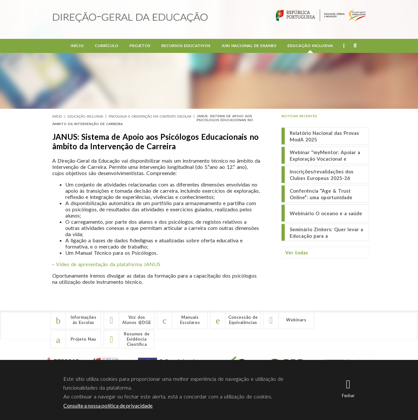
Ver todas (296, 252)
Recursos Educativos (185, 45)
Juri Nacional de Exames (248, 45)
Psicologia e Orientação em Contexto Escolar (150, 116)
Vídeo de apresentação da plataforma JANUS (108, 264)
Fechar (348, 395)
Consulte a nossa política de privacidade (108, 405)
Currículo (106, 45)
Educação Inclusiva (310, 45)
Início (77, 45)
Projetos (139, 45)
